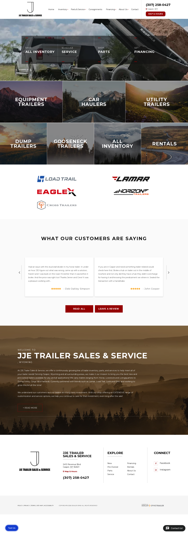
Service (110, 474)
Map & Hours (70, 471)
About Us (131, 470)
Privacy (27, 505)
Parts (109, 470)
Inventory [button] (62, 9)
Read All (79, 309)
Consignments (95, 9)
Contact (135, 9)
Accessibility (49, 505)
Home (51, 9)
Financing (131, 463)
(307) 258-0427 (76, 478)
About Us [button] (123, 9)
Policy (20, 505)
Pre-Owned (112, 467)
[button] (20, 272)
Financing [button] (110, 9)
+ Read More (30, 408)
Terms (33, 505)
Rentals (130, 467)
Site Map (40, 505)
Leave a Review (108, 309)
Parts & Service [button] (78, 9)
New (109, 463)
